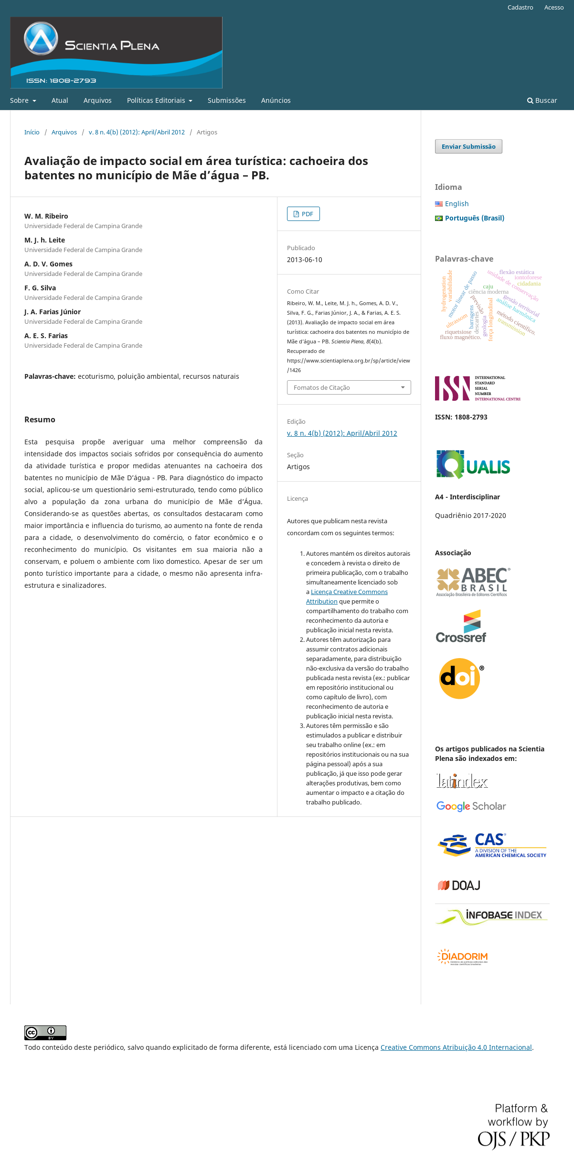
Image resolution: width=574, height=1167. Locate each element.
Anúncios (276, 100)
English (457, 203)
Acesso (554, 7)
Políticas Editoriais (157, 100)
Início (32, 132)
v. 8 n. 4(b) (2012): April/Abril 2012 (137, 132)
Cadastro (520, 7)
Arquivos (98, 100)
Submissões (227, 100)
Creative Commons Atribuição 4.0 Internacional (456, 1047)
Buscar (542, 100)
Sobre (20, 100)
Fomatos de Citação (322, 387)
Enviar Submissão (469, 146)
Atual (60, 100)
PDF (306, 213)
